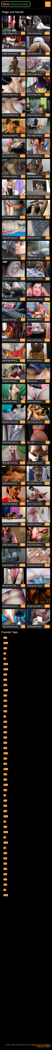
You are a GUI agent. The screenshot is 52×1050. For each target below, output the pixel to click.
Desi (16, 4)
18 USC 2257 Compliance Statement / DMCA (41, 1045)
